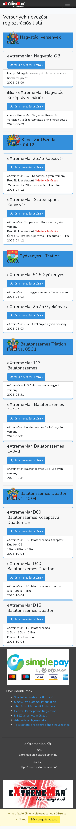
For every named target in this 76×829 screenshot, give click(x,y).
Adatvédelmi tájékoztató (30, 720)
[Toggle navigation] (67, 4)
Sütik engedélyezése (44, 819)
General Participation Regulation (35, 711)
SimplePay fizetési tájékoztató (33, 697)
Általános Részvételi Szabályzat (35, 706)
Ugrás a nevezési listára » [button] (26, 65)
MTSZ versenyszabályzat (30, 716)
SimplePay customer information (35, 702)
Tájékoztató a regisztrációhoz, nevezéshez (42, 725)
